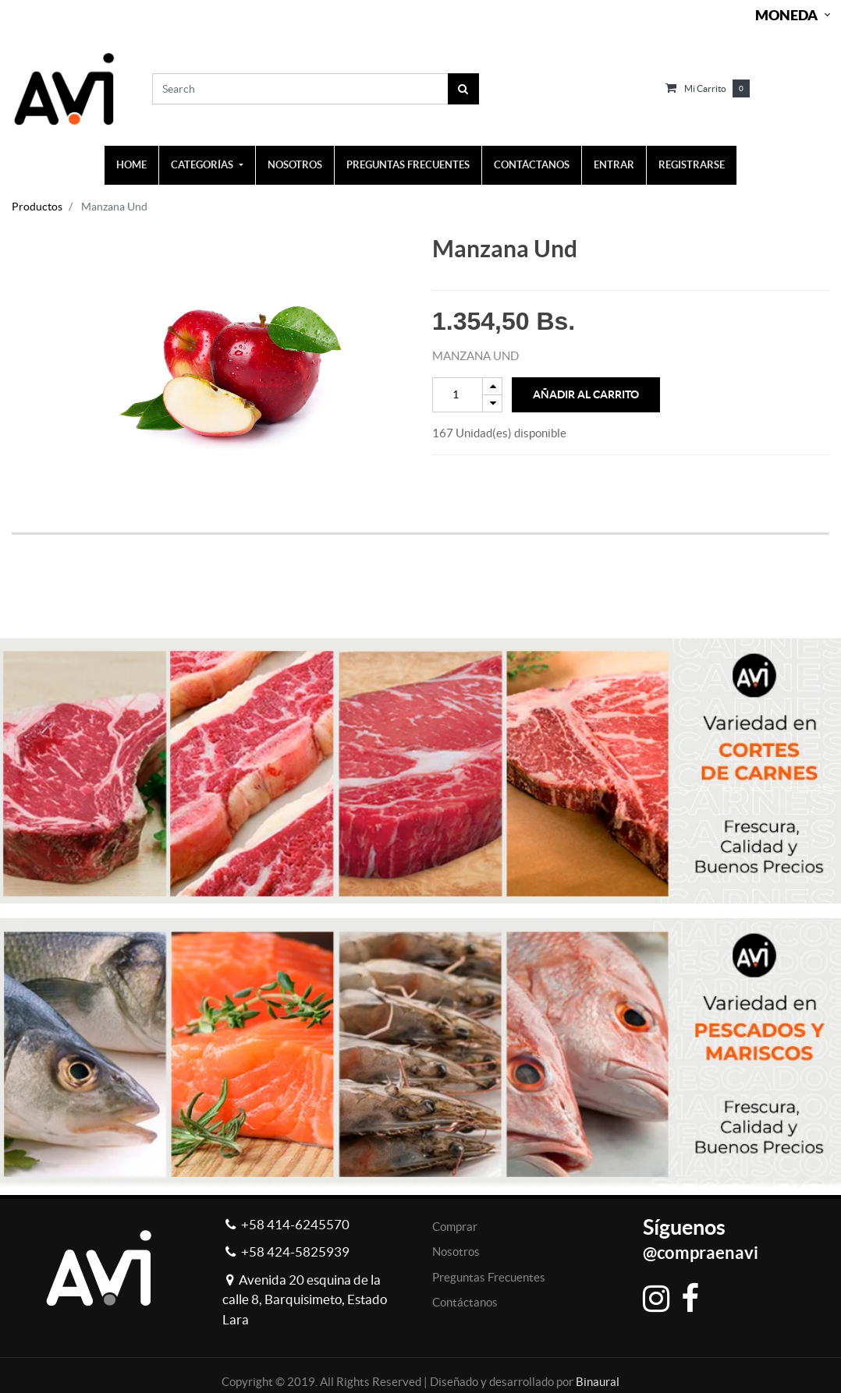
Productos (37, 206)
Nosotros (456, 1251)
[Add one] (492, 386)
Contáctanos (465, 1302)
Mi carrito (705, 88)
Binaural (597, 1381)
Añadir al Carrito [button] (586, 394)
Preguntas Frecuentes (488, 1277)
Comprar (454, 1226)
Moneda (786, 15)
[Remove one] (492, 403)
